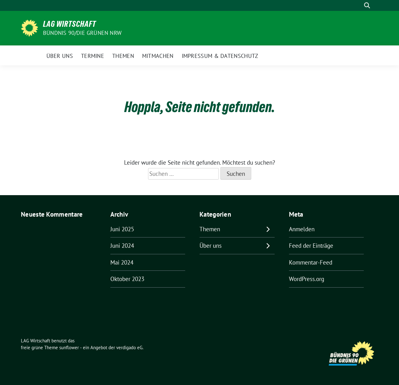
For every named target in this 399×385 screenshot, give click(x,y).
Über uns (211, 245)
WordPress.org (306, 279)
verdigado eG (129, 347)
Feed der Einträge (311, 245)
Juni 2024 (122, 245)
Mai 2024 (121, 262)
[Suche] (358, 5)
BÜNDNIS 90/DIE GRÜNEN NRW (82, 32)
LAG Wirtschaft (69, 24)
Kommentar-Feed (310, 262)
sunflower (69, 347)
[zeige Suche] (367, 5)
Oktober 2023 (127, 279)
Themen (210, 229)
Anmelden (302, 229)
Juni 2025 (122, 229)
